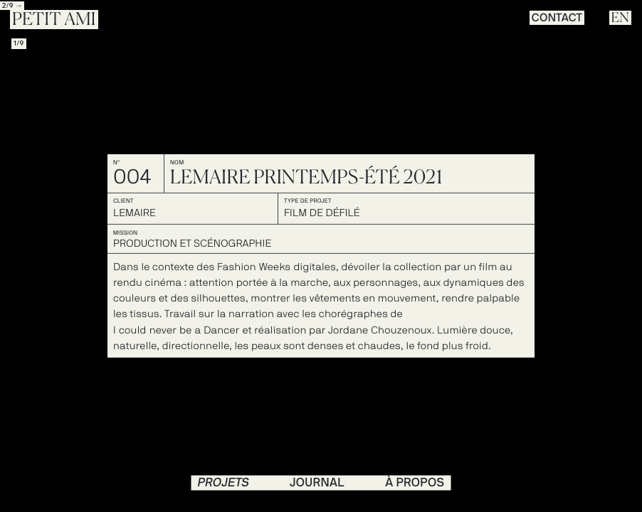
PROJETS (224, 482)
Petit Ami (54, 20)
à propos (414, 482)
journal (317, 482)
